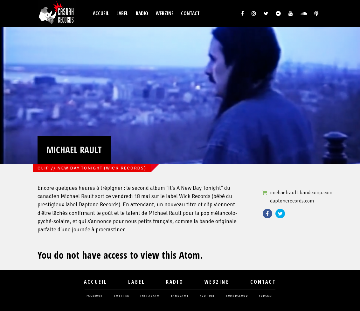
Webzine (165, 13)
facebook (95, 296)
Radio (142, 13)
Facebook (267, 213)
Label (122, 13)
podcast (266, 296)
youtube (207, 296)
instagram (150, 296)
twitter (121, 296)
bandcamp (180, 296)
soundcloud (237, 296)
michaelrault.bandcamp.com (301, 192)
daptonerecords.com (292, 201)
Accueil (101, 13)
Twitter (280, 213)
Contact (190, 13)
